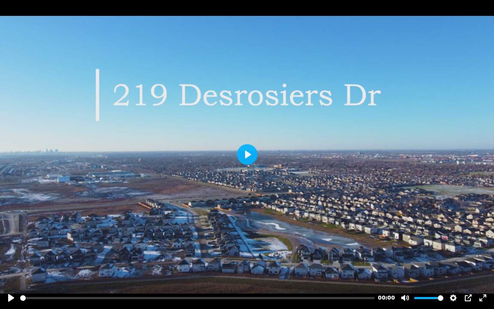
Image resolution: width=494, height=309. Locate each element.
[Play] (11, 298)
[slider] (197, 298)
